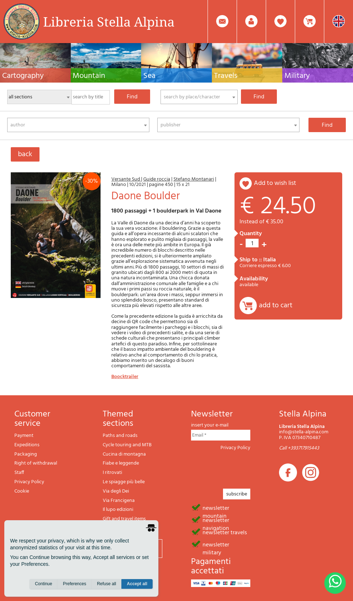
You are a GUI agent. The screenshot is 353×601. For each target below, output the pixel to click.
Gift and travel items (124, 519)
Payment (23, 435)
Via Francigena (119, 500)
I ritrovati (112, 472)
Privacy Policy (29, 482)
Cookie (21, 491)
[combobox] (199, 97)
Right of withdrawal (35, 463)
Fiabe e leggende (121, 463)
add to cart (275, 305)
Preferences (74, 587)
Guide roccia (156, 179)
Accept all (137, 587)
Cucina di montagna (124, 454)
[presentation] (245, 467)
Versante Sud (126, 179)
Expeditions (27, 445)
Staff (19, 472)
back (25, 154)
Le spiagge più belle (124, 482)
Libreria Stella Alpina (109, 21)
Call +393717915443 (299, 448)
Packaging (25, 454)
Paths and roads (120, 435)
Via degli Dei (116, 491)
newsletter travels (225, 532)
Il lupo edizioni (118, 509)
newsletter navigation (216, 520)
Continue (43, 587)
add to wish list (275, 183)
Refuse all (106, 587)
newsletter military (216, 544)
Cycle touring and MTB (127, 445)
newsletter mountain (216, 508)
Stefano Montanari (193, 179)
